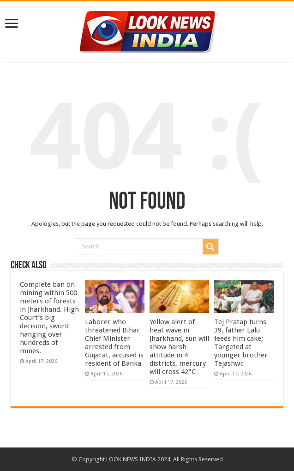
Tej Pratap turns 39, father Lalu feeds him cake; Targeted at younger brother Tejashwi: (241, 343)
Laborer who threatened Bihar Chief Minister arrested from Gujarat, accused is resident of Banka (114, 343)
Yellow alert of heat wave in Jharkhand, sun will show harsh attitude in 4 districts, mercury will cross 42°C (179, 347)
